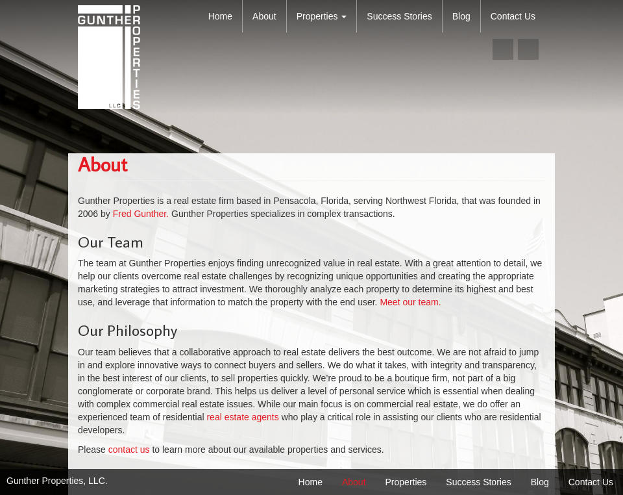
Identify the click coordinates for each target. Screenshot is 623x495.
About (264, 16)
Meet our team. (410, 302)
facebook (503, 49)
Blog (461, 16)
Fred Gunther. (141, 214)
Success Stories (399, 16)
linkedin (528, 49)
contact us (129, 449)
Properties (322, 16)
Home (220, 16)
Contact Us (513, 16)
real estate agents (243, 417)
